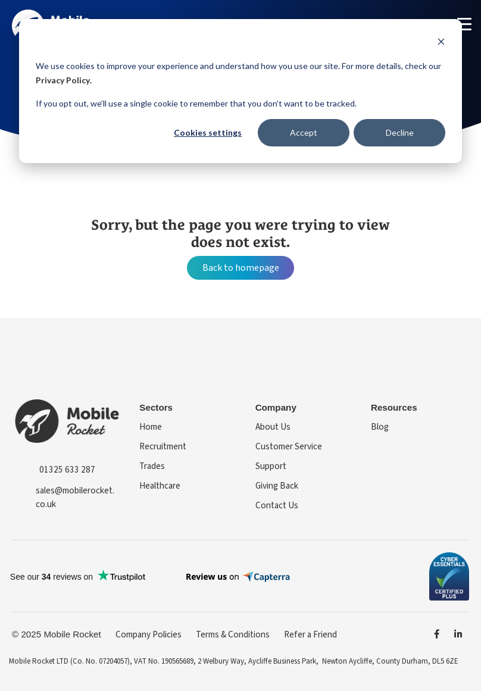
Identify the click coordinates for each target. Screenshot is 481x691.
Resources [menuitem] (394, 407)
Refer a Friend (310, 634)
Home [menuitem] (150, 426)
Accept (303, 132)
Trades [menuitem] (152, 466)
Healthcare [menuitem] (159, 485)
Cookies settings (208, 132)
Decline (400, 132)
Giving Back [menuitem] (276, 485)
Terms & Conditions (233, 634)
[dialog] (240, 91)
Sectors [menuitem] (156, 407)
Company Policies (148, 634)
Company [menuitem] (275, 407)
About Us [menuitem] (273, 426)
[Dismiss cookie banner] (441, 43)
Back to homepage (240, 267)
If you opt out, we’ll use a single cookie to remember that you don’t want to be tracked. (196, 103)
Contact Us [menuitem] (276, 505)
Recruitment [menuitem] (162, 446)
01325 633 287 (67, 469)
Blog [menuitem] (380, 426)
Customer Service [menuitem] (288, 446)
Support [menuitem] (270, 466)
